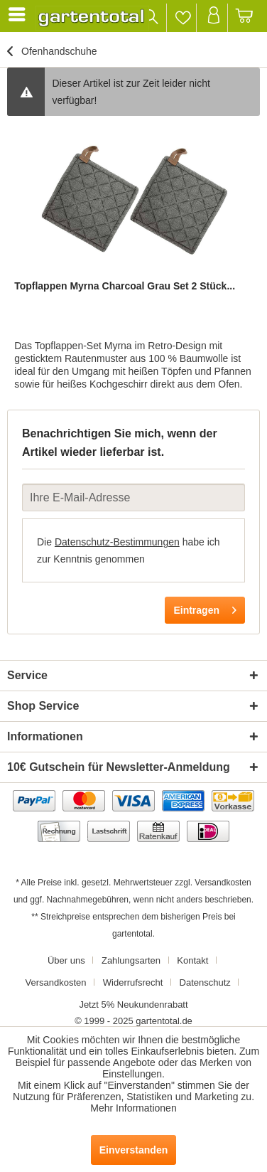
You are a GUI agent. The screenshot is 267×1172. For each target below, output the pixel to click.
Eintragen (204, 607)
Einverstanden (133, 1150)
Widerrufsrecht (133, 982)
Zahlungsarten (131, 960)
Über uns (66, 960)
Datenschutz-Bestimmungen (117, 542)
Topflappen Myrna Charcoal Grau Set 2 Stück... (124, 286)
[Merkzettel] (183, 18)
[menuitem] (19, 14)
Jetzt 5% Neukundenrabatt (133, 1004)
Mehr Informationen (133, 1108)
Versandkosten (223, 883)
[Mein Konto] (213, 18)
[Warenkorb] (244, 18)
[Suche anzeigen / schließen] (151, 18)
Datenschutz (205, 982)
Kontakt (192, 960)
